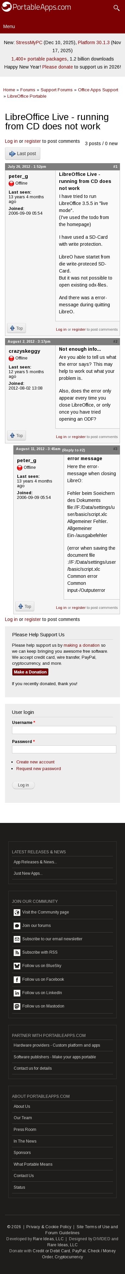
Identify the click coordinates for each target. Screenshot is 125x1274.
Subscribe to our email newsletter (48, 939)
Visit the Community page (41, 912)
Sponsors (22, 1152)
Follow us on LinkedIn (38, 993)
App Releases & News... (35, 862)
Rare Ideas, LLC (48, 1239)
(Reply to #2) (73, 450)
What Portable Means (33, 1164)
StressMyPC (29, 42)
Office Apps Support (98, 89)
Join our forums (32, 926)
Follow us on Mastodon (39, 1006)
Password (23, 741)
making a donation (82, 645)
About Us (22, 1106)
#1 (115, 167)
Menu (9, 26)
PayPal (79, 1251)
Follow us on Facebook (39, 979)
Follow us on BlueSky (37, 966)
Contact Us (24, 1175)
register (33, 141)
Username (23, 722)
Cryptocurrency (69, 1257)
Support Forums (57, 89)
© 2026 (14, 1227)
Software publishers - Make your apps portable (55, 1057)
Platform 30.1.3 (94, 42)
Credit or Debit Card (51, 1251)
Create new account (35, 761)
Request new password (38, 768)
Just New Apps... (28, 873)
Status (19, 1187)
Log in (11, 141)
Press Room (25, 1129)
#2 (115, 341)
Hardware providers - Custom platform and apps (57, 1045)
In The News (25, 1141)
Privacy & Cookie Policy (48, 1227)
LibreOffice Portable (26, 96)
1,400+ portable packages (39, 59)
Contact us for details (33, 1068)
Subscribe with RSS (36, 952)
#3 (115, 449)
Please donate (57, 67)
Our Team (23, 1118)
